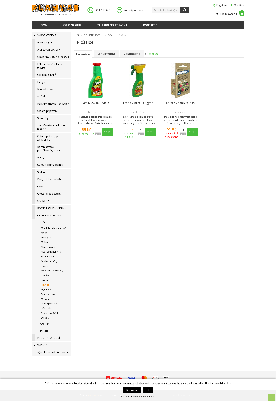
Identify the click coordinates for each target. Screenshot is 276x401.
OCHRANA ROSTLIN (94, 35)
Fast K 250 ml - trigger (138, 103)
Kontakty (150, 25)
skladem (153, 53)
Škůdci (111, 35)
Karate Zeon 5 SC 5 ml (180, 103)
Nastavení (131, 389)
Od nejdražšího (132, 53)
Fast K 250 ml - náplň (95, 103)
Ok (148, 389)
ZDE (152, 396)
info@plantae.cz (134, 10)
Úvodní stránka (78, 36)
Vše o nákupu (72, 25)
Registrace (222, 5)
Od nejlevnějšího (106, 53)
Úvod (43, 25)
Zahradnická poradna (112, 25)
